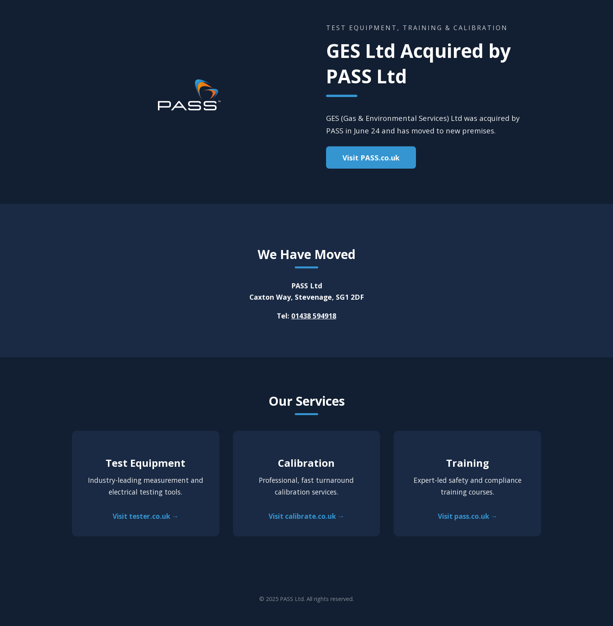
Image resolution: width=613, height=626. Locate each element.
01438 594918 (313, 315)
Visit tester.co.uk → (145, 516)
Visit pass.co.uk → (467, 516)
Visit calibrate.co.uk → (306, 516)
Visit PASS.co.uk (371, 157)
